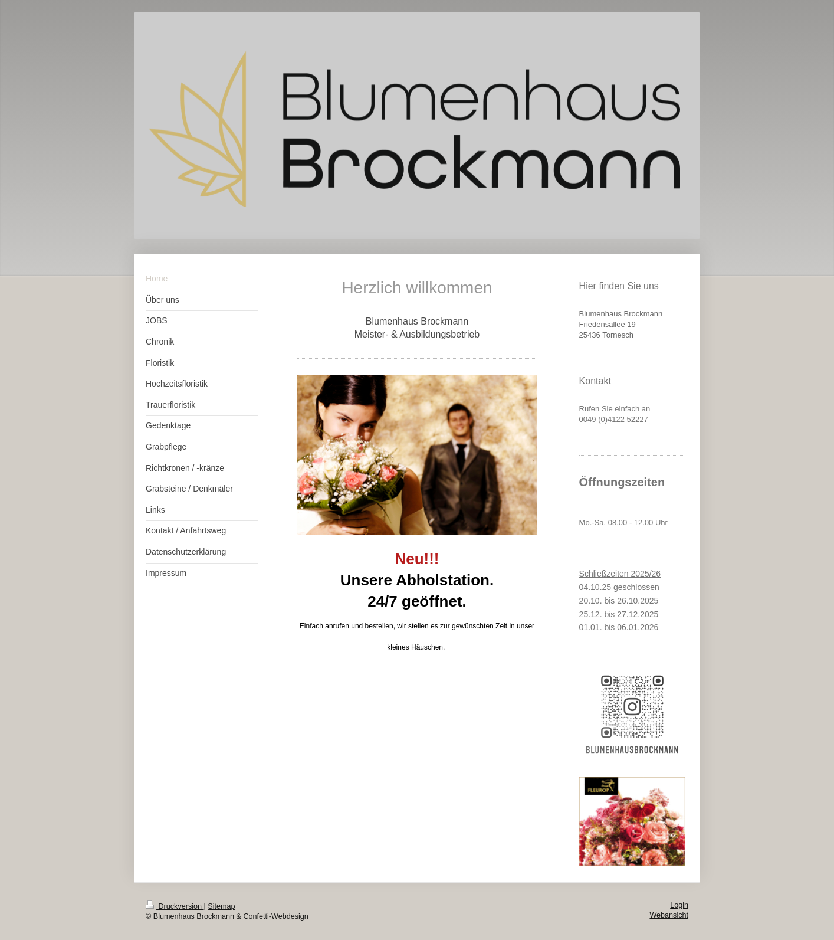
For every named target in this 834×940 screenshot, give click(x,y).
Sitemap (221, 906)
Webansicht (668, 915)
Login (679, 905)
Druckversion (174, 906)
